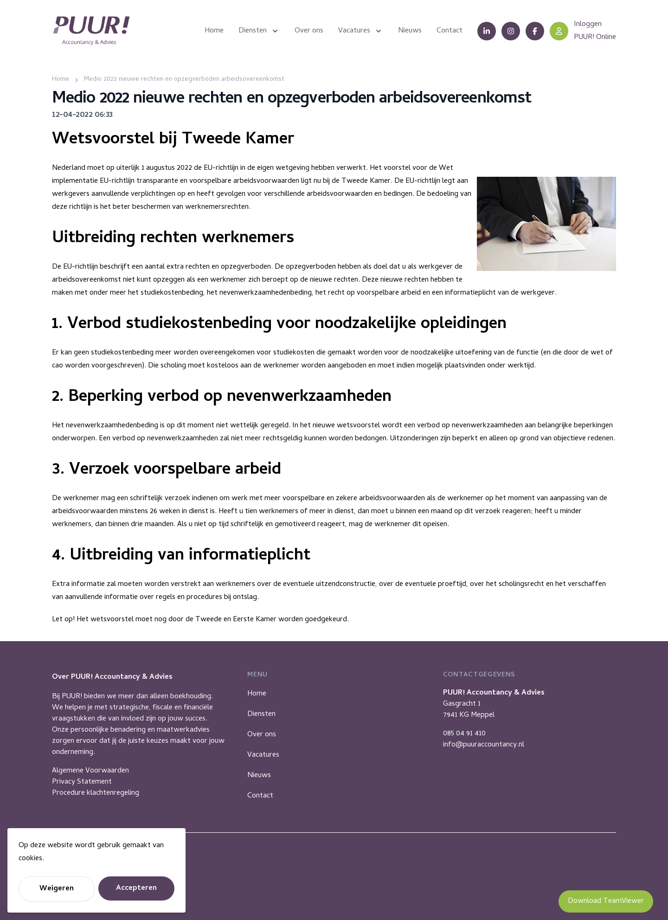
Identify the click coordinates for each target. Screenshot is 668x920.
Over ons (261, 735)
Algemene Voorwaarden (90, 771)
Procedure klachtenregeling (95, 793)
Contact (260, 796)
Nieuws (259, 776)
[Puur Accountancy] (91, 31)
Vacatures (263, 755)
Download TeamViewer (606, 901)
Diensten (261, 714)
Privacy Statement (82, 782)
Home (256, 694)
